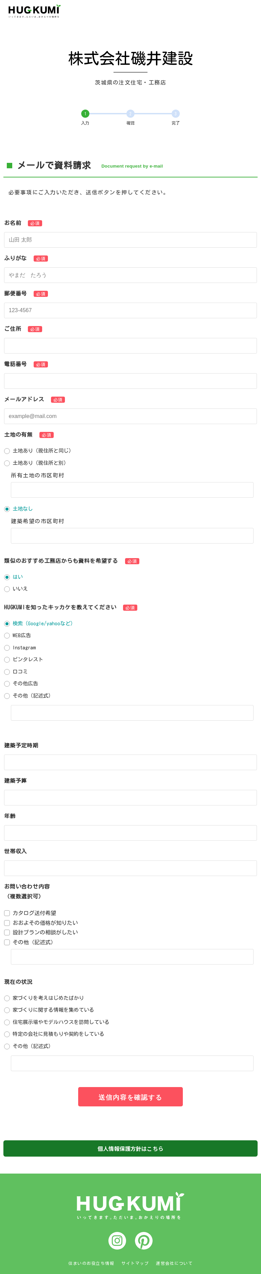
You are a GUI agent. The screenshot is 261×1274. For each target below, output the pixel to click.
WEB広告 (22, 635)
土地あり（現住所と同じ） (43, 450)
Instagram (24, 647)
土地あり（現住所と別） (41, 462)
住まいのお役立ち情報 (91, 1263)
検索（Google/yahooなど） (44, 623)
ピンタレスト (28, 659)
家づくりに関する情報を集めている (53, 1009)
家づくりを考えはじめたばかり (48, 998)
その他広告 (25, 683)
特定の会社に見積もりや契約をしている (58, 1034)
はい (18, 576)
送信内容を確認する (130, 1097)
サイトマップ (135, 1263)
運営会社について (174, 1263)
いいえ (20, 588)
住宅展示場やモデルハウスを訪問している (61, 1022)
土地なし (23, 508)
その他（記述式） (33, 695)
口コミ (20, 671)
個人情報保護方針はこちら (130, 1148)
